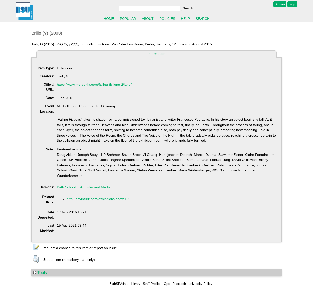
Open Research (175, 284)
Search (203, 19)
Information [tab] (156, 54)
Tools (40, 272)
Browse (280, 4)
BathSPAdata (118, 284)
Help (185, 19)
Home (109, 19)
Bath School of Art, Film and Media (84, 187)
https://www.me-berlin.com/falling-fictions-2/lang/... (95, 84)
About (148, 19)
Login (292, 4)
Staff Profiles (152, 284)
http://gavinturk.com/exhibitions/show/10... (99, 199)
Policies (167, 19)
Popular (128, 19)
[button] (36, 247)
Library (135, 284)
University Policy (200, 284)
